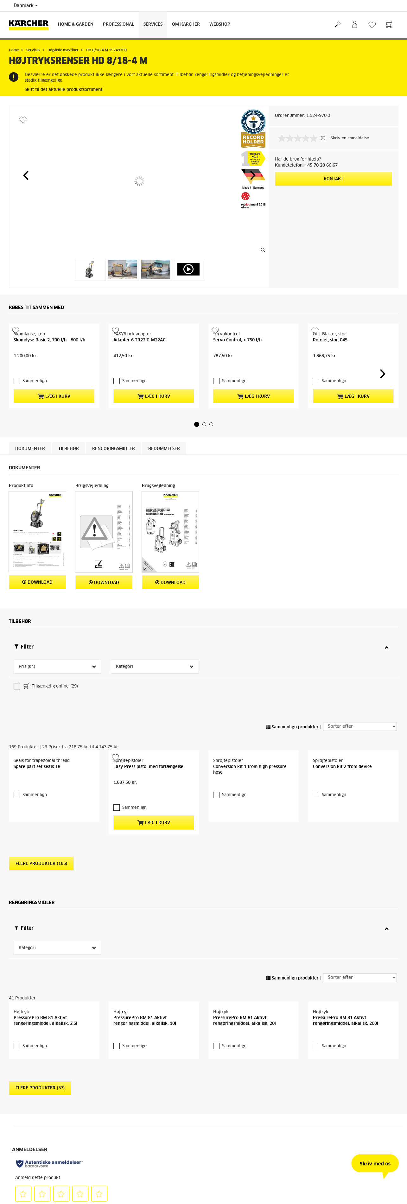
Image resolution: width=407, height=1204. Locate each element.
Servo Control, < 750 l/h (237, 380)
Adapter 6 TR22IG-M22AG (139, 380)
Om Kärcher (186, 24)
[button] (26, 175)
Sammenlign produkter (292, 704)
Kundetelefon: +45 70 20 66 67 (306, 165)
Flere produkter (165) (41, 862)
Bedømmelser (164, 476)
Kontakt (333, 179)
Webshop (219, 24)
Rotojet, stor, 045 (330, 380)
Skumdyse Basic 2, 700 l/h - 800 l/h (49, 380)
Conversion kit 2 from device (342, 784)
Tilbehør (68, 476)
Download (37, 610)
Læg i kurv (53, 418)
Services (152, 24)
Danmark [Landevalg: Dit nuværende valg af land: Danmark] (26, 5)
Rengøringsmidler (113, 476)
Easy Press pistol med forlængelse (148, 784)
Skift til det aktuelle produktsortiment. (64, 90)
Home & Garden (75, 24)
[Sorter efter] (360, 703)
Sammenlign (34, 403)
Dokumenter (30, 476)
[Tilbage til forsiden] (31, 24)
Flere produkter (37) (40, 1106)
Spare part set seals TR (37, 784)
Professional (118, 24)
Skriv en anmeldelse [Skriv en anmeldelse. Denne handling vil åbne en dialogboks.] (350, 138)
